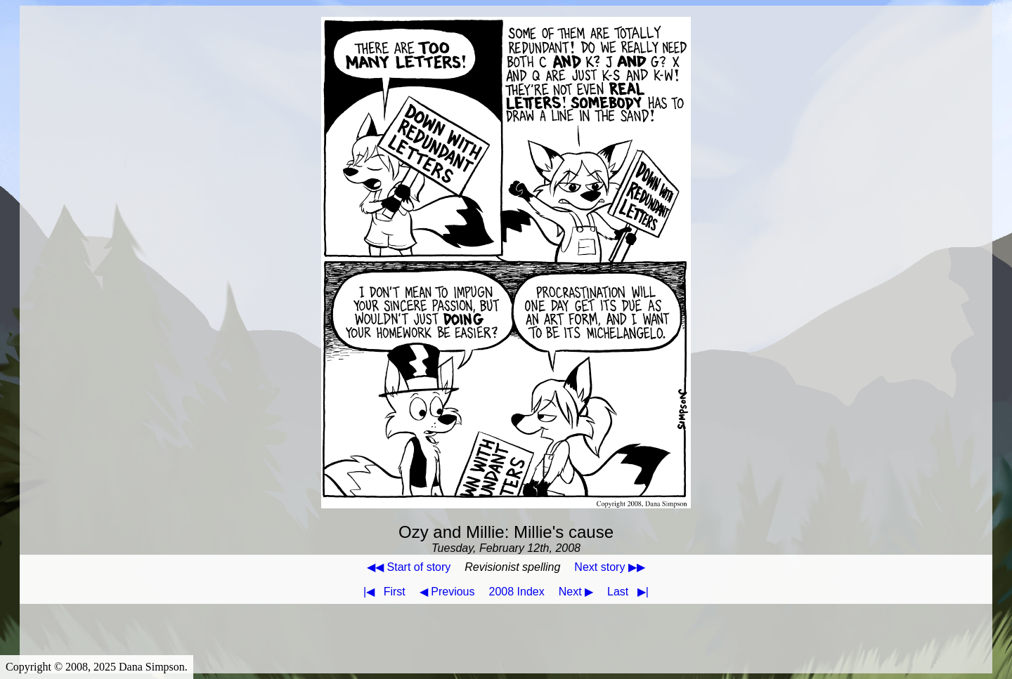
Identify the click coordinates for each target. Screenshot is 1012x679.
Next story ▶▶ (609, 567)
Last (630, 591)
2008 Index (517, 592)
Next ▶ (576, 592)
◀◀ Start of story (408, 567)
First (382, 591)
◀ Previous (447, 592)
